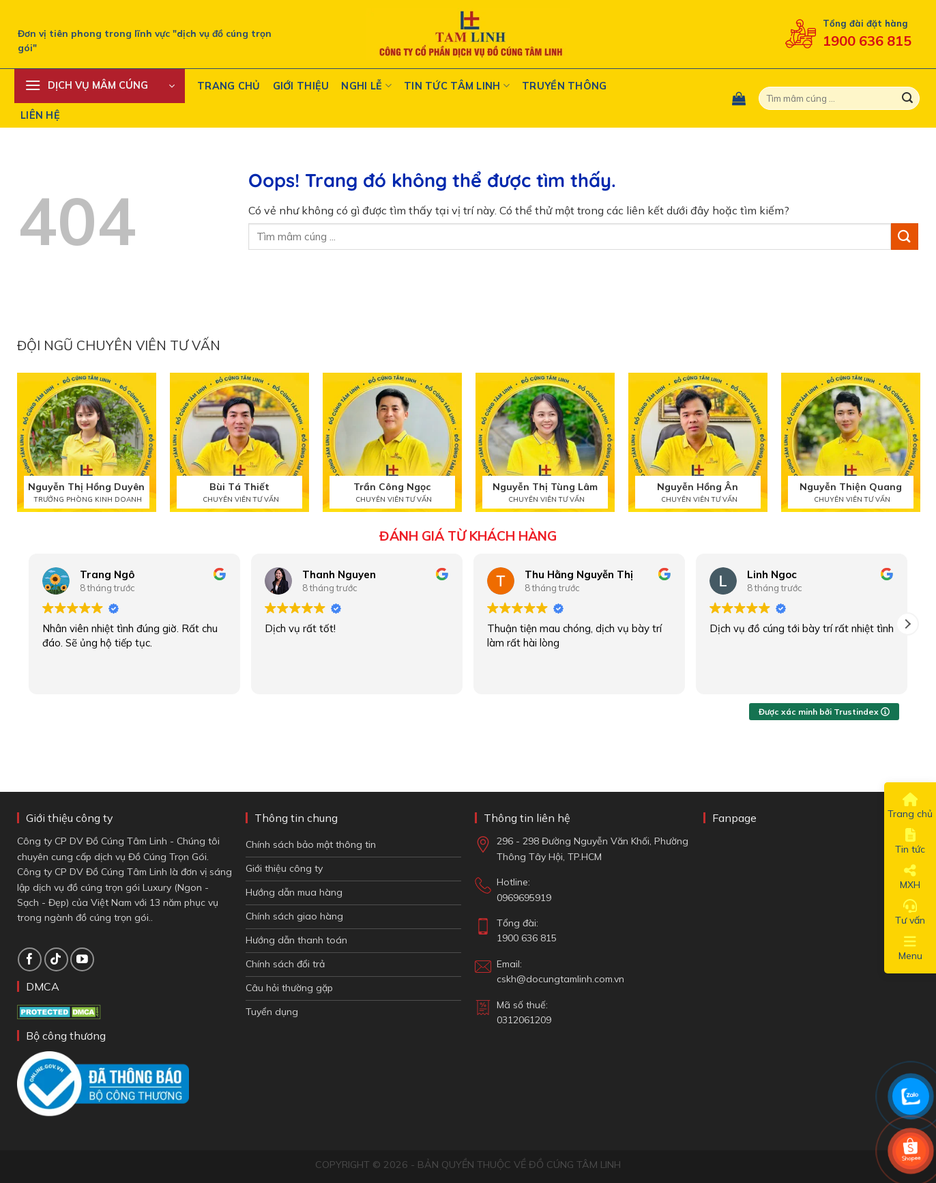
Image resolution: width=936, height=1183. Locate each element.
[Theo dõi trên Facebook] (30, 959)
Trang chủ (229, 86)
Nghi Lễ (366, 85)
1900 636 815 (867, 40)
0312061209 (524, 1020)
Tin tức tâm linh (457, 85)
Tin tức (910, 841)
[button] (99, 86)
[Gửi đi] (907, 98)
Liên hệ (40, 115)
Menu (910, 948)
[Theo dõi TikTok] (56, 959)
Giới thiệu (301, 86)
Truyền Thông (564, 86)
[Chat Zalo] (910, 1096)
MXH (910, 877)
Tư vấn (910, 912)
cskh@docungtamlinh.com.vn (560, 979)
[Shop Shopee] (910, 1150)
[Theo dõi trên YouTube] (82, 959)
